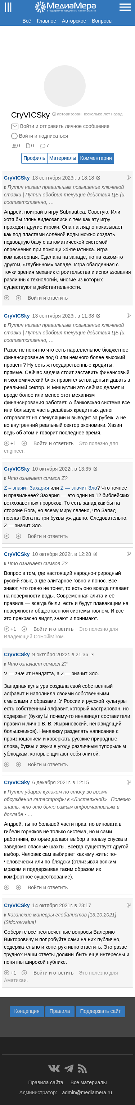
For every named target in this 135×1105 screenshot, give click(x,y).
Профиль (34, 158)
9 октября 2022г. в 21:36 (60, 654)
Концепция (26, 1011)
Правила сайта (45, 1082)
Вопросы (102, 21)
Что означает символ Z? (38, 478)
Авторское (74, 21)
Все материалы (89, 1082)
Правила (60, 1011)
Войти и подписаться (43, 136)
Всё (26, 21)
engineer (13, 451)
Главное (47, 21)
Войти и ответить (48, 298)
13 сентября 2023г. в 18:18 (63, 178)
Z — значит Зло (78, 488)
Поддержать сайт (100, 1011)
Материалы (62, 158)
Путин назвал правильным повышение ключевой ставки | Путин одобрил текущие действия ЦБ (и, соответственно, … (65, 194)
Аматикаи (15, 980)
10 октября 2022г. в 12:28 (61, 554)
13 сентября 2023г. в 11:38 (63, 316)
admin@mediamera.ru (87, 1092)
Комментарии (96, 158)
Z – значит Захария (26, 488)
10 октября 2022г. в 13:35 (61, 469)
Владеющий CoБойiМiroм (33, 636)
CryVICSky (17, 178)
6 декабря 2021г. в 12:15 (60, 782)
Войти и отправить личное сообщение (64, 126)
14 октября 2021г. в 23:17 (61, 905)
